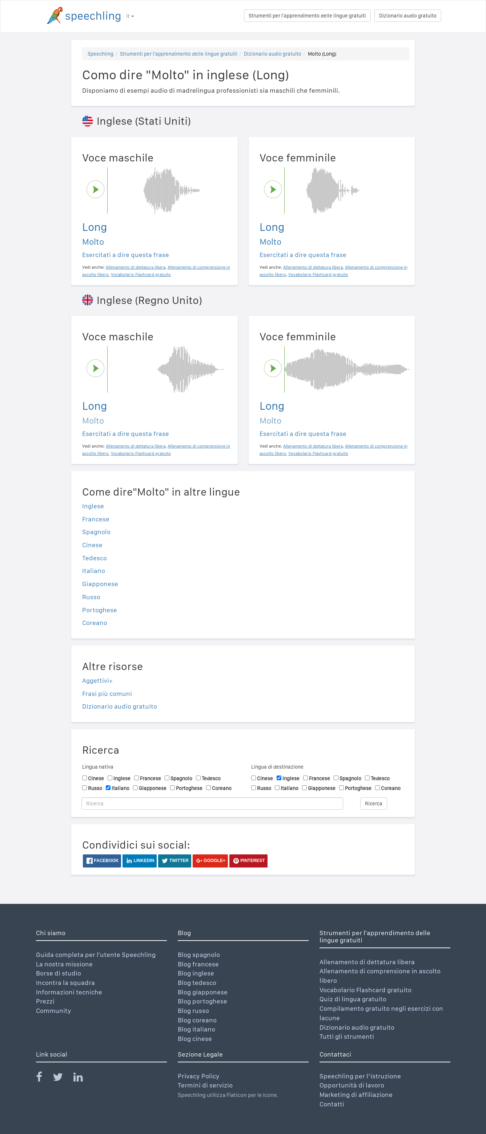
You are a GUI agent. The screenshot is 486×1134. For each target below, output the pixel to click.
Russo (91, 597)
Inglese (93, 506)
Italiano (93, 570)
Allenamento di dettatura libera (367, 962)
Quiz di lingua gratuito (353, 999)
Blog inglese (196, 973)
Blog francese (198, 964)
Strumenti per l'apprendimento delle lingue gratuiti (307, 16)
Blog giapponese (203, 992)
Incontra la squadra (65, 982)
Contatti (332, 1104)
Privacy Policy (199, 1076)
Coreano (94, 622)
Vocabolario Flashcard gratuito (365, 990)
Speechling (100, 54)
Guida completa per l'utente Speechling (96, 954)
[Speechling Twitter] (62, 1078)
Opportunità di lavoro (352, 1085)
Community (53, 1010)
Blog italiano (196, 1029)
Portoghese (99, 610)
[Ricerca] (212, 803)
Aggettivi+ (97, 680)
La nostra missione (64, 964)
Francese (95, 519)
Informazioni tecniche (69, 992)
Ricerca (373, 803)
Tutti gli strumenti (347, 1036)
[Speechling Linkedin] (82, 1078)
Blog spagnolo (199, 954)
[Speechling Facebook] (43, 1078)
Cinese (92, 545)
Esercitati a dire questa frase (125, 255)
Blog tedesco (197, 982)
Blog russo (193, 1010)
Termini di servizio (205, 1085)
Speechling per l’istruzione (360, 1076)
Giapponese (100, 584)
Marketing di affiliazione (356, 1094)
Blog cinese (195, 1038)
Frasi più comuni (107, 693)
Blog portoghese (202, 1001)
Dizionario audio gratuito (408, 16)
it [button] (130, 16)
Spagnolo (96, 532)
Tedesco (94, 558)
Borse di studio (58, 973)
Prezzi (45, 1001)
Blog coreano (197, 1020)
